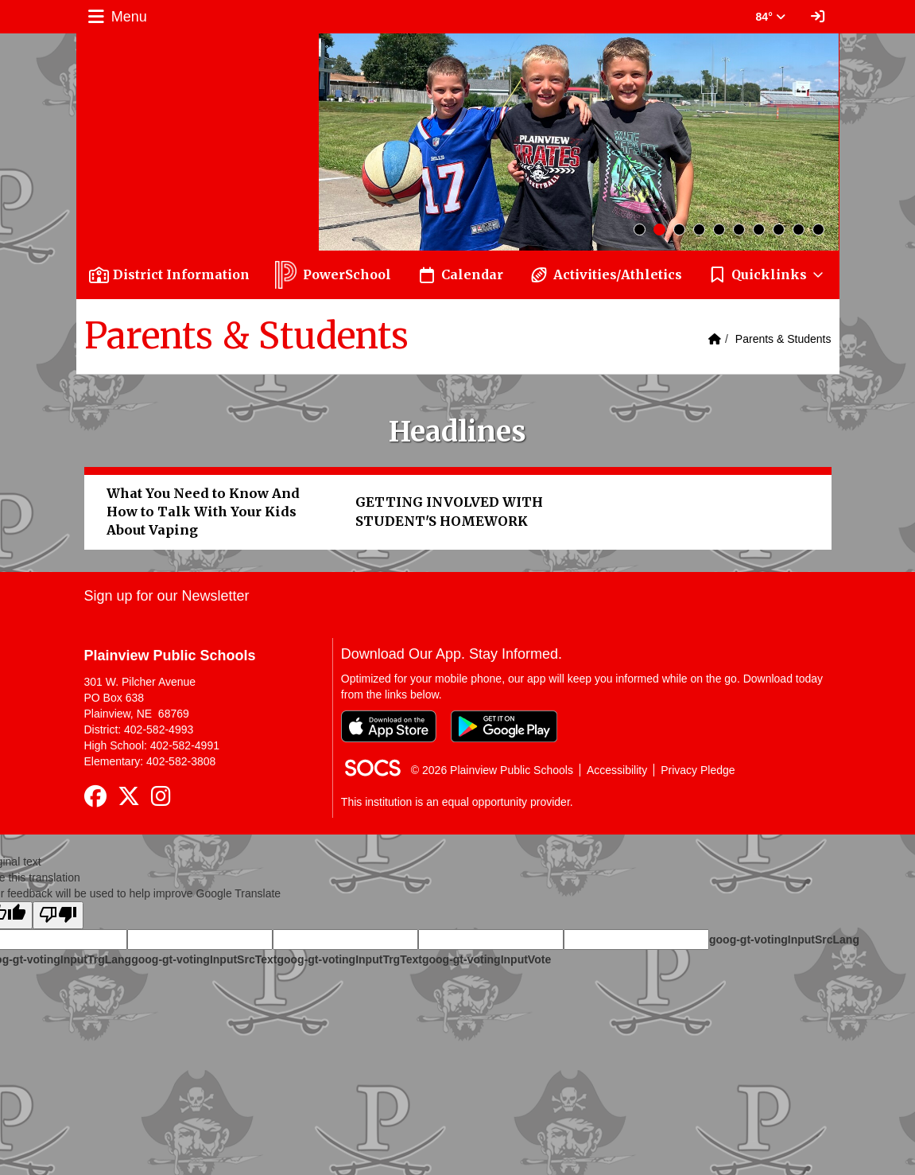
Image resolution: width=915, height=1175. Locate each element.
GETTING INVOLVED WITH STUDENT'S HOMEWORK (449, 511)
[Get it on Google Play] (504, 726)
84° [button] (770, 16)
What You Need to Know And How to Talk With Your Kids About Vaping (203, 511)
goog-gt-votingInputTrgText (349, 959)
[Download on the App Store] (388, 726)
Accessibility (617, 770)
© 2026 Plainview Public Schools (492, 770)
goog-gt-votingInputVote (486, 959)
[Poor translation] (58, 915)
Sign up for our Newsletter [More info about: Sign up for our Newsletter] (167, 596)
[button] (767, 275)
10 (818, 229)
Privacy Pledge (698, 770)
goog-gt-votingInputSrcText (204, 959)
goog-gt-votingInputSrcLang (784, 939)
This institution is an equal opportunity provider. (457, 802)
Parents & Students (783, 339)
